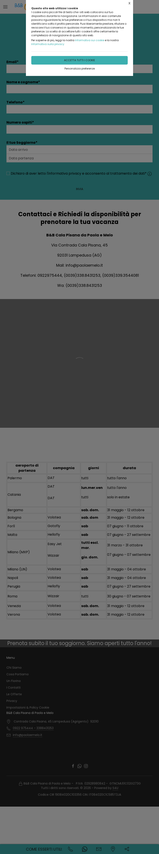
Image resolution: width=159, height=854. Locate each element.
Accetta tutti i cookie (79, 60)
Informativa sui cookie (89, 40)
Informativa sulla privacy (47, 44)
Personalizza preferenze (79, 68)
